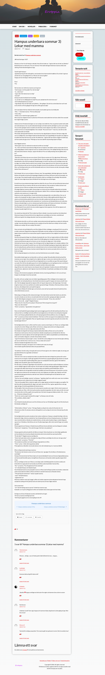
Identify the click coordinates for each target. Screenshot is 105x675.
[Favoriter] (38, 517)
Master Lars (78, 209)
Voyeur (30, 36)
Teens (17, 36)
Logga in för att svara (24, 563)
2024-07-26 (22, 627)
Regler (49, 660)
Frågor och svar (56, 660)
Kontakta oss (43, 660)
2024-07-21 (22, 570)
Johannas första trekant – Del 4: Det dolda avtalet (82, 246)
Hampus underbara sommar (33, 55)
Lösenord (77, 43)
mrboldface (78, 243)
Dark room (82, 173)
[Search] (87, 106)
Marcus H (27, 48)
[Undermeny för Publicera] (47, 26)
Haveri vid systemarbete (80, 82)
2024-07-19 (22, 551)
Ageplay (42, 36)
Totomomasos (23, 550)
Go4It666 (22, 568)
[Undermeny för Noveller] (35, 26)
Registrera (81, 58)
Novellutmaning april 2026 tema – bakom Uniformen (82, 85)
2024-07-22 (22, 588)
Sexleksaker (81, 177)
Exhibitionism (23, 36)
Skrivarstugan (83, 162)
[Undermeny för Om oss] (25, 26)
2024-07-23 (22, 606)
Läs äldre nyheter (79, 90)
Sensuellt (36, 36)
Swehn (77, 254)
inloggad (24, 650)
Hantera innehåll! (80, 126)
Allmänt (81, 151)
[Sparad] (19, 517)
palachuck (78, 219)
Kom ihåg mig (80, 50)
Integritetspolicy (65, 660)
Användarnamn (79, 36)
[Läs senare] (28, 517)
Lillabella (22, 586)
